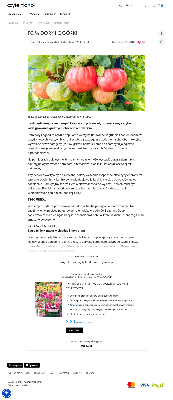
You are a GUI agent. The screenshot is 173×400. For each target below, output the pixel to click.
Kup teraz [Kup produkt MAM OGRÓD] (74, 330)
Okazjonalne (49, 14)
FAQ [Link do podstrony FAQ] (51, 372)
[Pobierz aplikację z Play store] (15, 365)
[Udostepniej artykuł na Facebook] (161, 33)
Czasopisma (14, 14)
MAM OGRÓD (43, 23)
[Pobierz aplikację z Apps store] (31, 365)
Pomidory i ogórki (61, 23)
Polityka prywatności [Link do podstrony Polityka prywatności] (18, 372)
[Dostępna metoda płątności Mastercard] (131, 385)
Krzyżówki (65, 14)
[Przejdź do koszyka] (160, 5)
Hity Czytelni (28, 23)
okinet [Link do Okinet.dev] (26, 385)
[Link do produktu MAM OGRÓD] (140, 42)
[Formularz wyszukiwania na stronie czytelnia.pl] (130, 5)
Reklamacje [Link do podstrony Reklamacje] (63, 372)
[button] (7, 393)
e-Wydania (33, 14)
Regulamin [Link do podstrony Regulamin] (40, 372)
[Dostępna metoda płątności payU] (158, 385)
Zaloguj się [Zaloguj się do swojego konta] (86, 346)
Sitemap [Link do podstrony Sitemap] (90, 372)
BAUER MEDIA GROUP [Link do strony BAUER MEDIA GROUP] (33, 382)
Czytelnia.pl (13, 23)
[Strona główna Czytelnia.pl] (20, 5)
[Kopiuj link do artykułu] (161, 41)
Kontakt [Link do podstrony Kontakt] (77, 372)
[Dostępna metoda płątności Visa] (144, 385)
